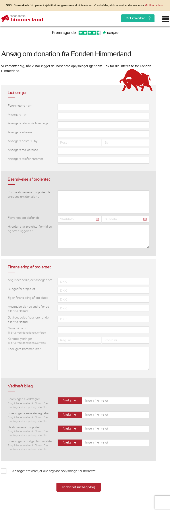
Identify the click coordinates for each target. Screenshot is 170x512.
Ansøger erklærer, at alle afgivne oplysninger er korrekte (54, 471)
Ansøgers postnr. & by (22, 141)
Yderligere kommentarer (24, 349)
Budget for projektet (21, 289)
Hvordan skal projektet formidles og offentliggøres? (30, 229)
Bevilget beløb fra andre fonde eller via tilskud (28, 320)
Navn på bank (30, 330)
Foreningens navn (20, 105)
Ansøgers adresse (20, 132)
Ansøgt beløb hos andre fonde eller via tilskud (28, 309)
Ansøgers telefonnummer (25, 158)
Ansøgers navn (18, 114)
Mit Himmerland (154, 5)
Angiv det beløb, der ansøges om (30, 280)
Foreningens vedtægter (30, 403)
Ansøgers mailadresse (23, 150)
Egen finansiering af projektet (28, 297)
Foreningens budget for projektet (30, 445)
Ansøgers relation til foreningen (29, 123)
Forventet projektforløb (23, 217)
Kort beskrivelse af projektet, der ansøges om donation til (29, 194)
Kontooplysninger (30, 341)
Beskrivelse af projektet (30, 431)
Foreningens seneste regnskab (30, 417)
